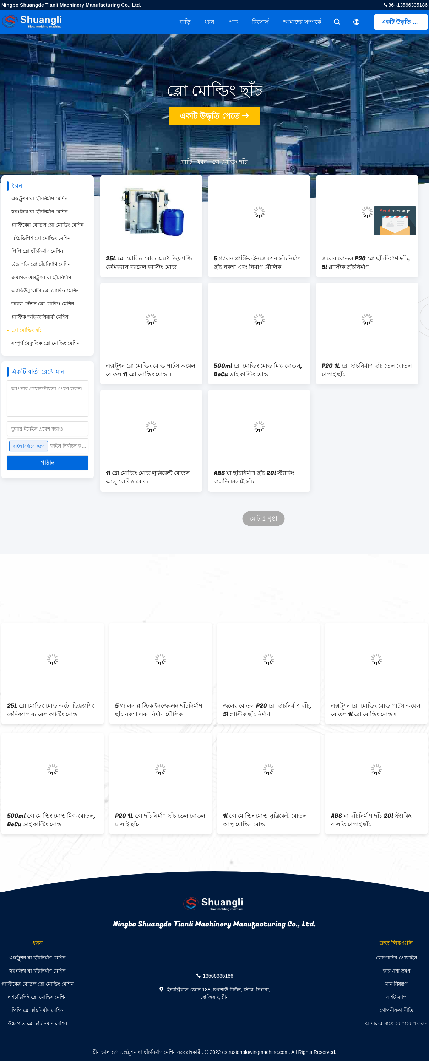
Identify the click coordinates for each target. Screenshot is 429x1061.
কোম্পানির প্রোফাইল (396, 957)
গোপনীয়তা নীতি (396, 1010)
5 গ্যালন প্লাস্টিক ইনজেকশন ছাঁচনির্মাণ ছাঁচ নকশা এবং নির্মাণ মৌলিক (257, 262)
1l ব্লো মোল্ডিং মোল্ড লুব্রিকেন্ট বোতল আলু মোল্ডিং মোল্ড (148, 477)
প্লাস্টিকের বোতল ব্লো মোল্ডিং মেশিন (47, 225)
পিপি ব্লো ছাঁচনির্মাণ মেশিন (37, 251)
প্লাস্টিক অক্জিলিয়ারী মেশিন (39, 317)
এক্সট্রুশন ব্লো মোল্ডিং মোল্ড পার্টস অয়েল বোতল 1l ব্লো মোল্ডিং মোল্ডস (150, 370)
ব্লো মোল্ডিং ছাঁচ (26, 330)
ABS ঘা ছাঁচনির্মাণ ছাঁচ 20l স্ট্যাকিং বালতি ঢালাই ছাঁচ (254, 477)
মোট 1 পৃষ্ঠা (263, 518)
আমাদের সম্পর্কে (302, 22)
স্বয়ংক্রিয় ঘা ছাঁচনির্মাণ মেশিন (39, 212)
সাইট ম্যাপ (396, 997)
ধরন (209, 22)
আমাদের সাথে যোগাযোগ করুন (396, 1023)
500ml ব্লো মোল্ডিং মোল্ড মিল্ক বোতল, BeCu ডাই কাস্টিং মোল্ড (258, 370)
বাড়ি (185, 22)
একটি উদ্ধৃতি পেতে (403, 22)
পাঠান (47, 463)
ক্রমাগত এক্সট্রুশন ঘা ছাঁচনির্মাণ (41, 277)
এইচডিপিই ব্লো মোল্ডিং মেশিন (40, 238)
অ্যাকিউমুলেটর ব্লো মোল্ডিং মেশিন (45, 290)
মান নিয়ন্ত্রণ (396, 984)
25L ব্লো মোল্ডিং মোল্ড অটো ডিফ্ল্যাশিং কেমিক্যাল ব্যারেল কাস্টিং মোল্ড (149, 262)
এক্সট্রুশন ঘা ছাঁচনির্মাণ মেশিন (39, 198)
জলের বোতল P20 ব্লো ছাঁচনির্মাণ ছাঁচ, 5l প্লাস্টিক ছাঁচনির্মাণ (366, 262)
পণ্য (233, 22)
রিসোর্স (260, 22)
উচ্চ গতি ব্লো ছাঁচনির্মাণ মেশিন (41, 264)
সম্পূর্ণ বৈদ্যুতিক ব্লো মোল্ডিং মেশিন (45, 343)
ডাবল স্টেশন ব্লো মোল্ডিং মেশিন (42, 304)
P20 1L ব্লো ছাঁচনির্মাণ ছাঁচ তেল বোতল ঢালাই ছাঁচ (367, 370)
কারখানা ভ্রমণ (396, 971)
